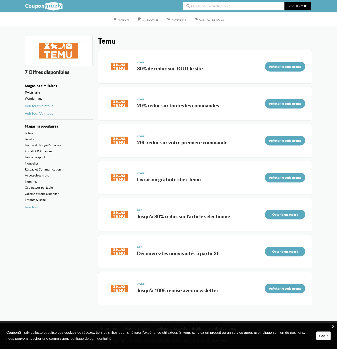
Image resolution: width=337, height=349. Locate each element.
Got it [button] (323, 336)
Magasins (179, 19)
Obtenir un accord (285, 214)
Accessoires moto (37, 175)
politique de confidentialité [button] (91, 338)
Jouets (29, 139)
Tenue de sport (35, 157)
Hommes (31, 181)
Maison (123, 19)
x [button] (333, 326)
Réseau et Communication (43, 169)
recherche (298, 6)
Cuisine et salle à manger (42, 194)
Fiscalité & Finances (38, 151)
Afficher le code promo (285, 66)
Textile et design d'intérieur (43, 145)
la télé (29, 133)
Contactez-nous (211, 19)
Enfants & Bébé (35, 200)
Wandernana (33, 98)
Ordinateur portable (39, 187)
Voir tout (32, 106)
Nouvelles (32, 163)
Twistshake (32, 92)
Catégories (150, 19)
